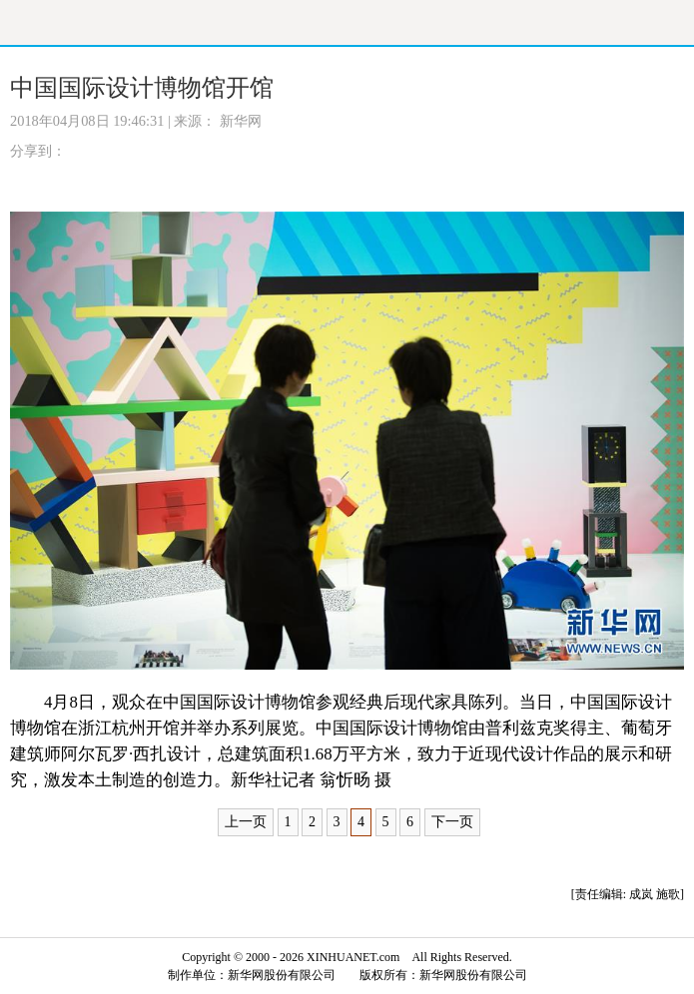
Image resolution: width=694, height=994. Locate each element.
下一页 (452, 821)
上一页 (246, 821)
